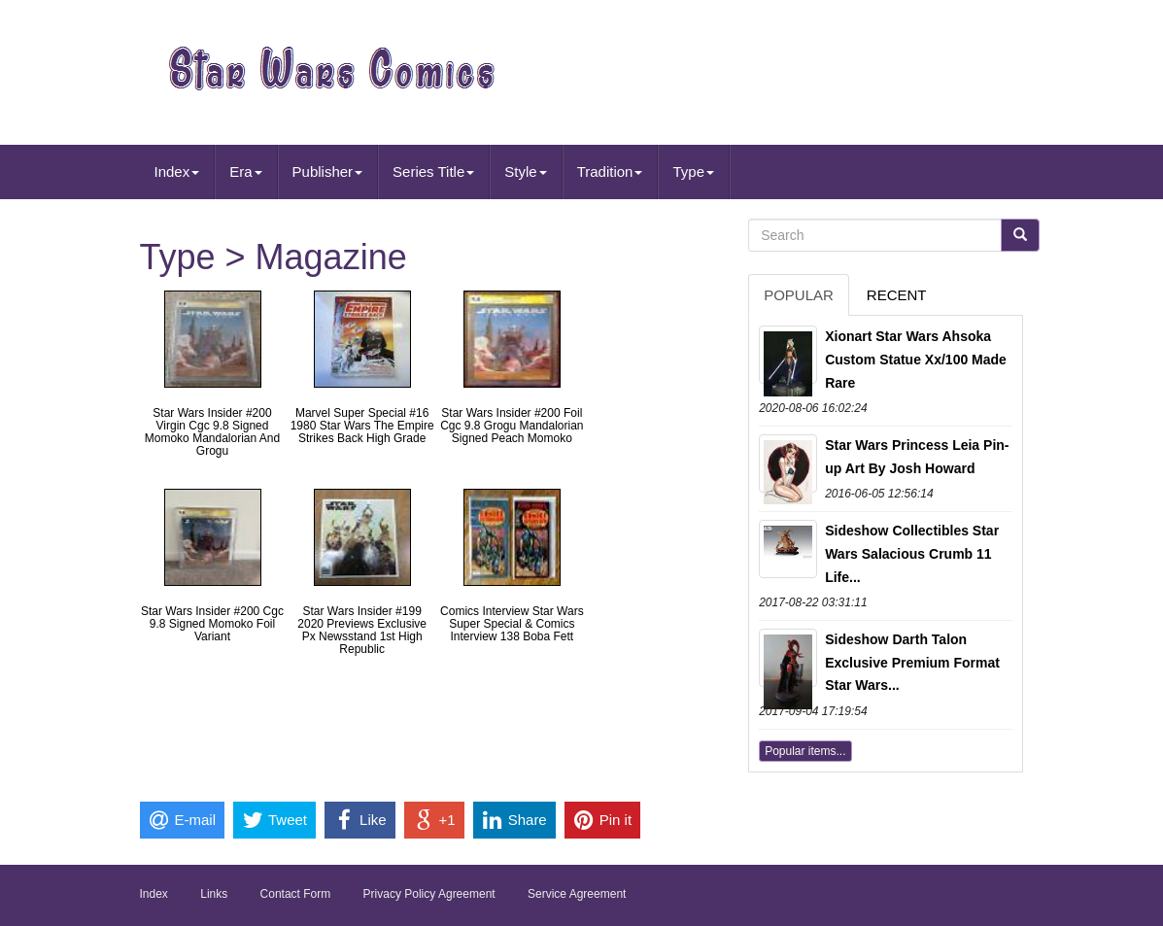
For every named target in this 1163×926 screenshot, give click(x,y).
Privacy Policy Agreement (429, 894)
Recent (897, 295)
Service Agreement (577, 894)
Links (213, 894)
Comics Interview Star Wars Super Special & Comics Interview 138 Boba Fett (512, 623)
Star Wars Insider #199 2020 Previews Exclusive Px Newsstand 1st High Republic (362, 630)
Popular (799, 295)
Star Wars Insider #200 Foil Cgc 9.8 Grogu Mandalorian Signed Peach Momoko (511, 425)
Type (693, 171)
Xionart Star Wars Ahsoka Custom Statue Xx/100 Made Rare (916, 359)
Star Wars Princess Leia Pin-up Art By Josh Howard (917, 456)
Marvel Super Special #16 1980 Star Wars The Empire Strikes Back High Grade (362, 425)
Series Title (433, 171)
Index (177, 171)
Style (525, 171)
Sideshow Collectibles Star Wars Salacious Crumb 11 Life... (912, 554)
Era (245, 171)
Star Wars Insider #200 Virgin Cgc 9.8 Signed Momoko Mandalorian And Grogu (212, 432)
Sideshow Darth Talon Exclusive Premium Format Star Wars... (912, 663)
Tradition (610, 171)
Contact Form (295, 894)
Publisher (327, 171)
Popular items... (805, 751)
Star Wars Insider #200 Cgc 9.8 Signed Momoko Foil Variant (212, 623)
